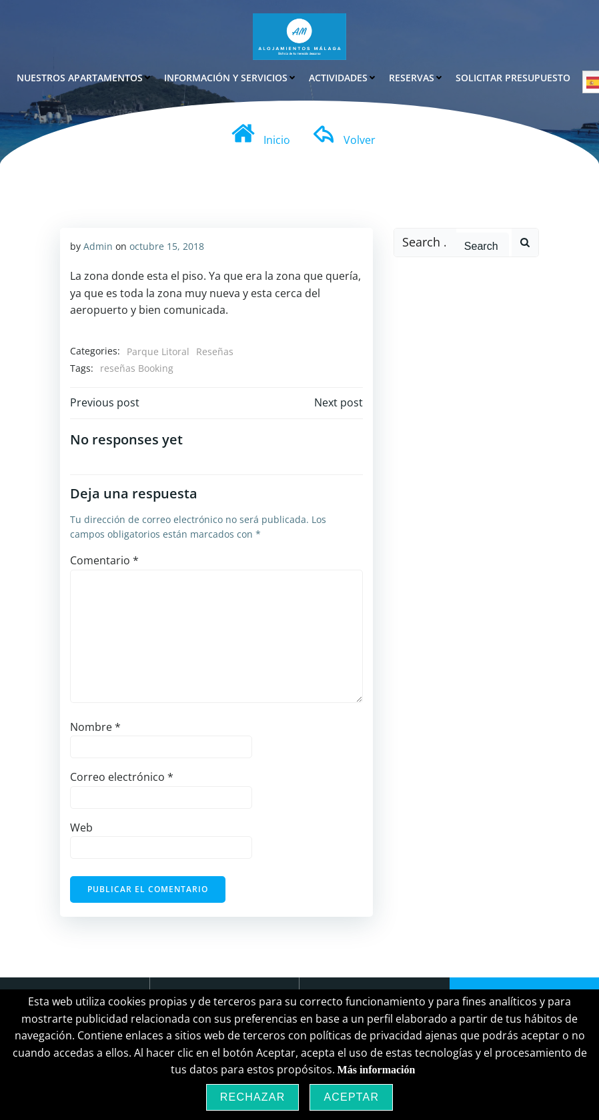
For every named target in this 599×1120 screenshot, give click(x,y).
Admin (97, 245)
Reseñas (214, 350)
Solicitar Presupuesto (513, 77)
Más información (377, 1069)
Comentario (103, 560)
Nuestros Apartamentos (84, 77)
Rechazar (252, 1097)
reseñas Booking (136, 368)
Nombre (94, 726)
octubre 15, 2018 (166, 245)
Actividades (343, 77)
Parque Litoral (157, 350)
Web (80, 827)
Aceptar (351, 1097)
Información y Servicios (230, 77)
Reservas (416, 77)
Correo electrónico (121, 777)
